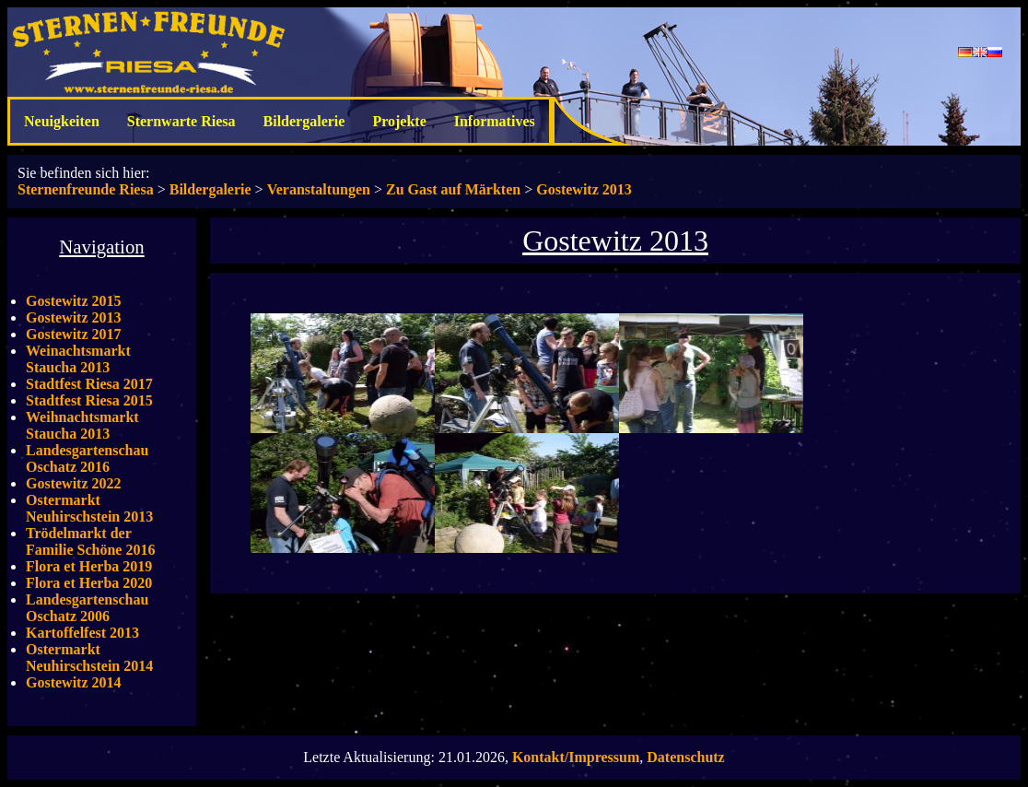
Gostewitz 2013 (584, 189)
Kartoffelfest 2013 (82, 632)
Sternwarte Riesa (181, 121)
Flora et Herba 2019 (89, 566)
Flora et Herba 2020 (89, 583)
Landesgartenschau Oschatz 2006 (87, 608)
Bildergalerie (304, 121)
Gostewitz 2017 (74, 334)
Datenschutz (685, 757)
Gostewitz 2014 (74, 682)
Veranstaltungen (318, 189)
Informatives (494, 121)
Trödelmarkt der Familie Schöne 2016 (90, 541)
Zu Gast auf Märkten (453, 189)
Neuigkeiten (61, 121)
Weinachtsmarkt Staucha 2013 (78, 359)
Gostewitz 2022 (74, 483)
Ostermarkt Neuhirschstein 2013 (89, 508)
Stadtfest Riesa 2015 (89, 400)
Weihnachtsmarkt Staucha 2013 (82, 425)
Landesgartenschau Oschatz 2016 (87, 458)
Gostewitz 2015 (74, 301)
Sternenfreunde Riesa (86, 189)
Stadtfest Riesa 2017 (89, 384)
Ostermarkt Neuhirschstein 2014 (89, 657)
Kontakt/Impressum (575, 757)
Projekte (399, 121)
